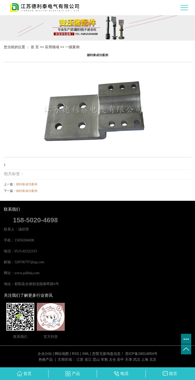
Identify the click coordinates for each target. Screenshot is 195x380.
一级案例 (72, 47)
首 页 (35, 47)
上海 (144, 359)
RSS (75, 354)
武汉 (136, 359)
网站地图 (62, 354)
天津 (128, 359)
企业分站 (45, 354)
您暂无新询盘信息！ (108, 354)
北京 (152, 359)
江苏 (80, 359)
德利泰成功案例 (26, 184)
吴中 (120, 359)
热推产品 (46, 359)
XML (85, 354)
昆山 (96, 359)
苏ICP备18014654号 (141, 354)
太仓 (112, 359)
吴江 (88, 359)
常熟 (104, 359)
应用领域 (52, 47)
